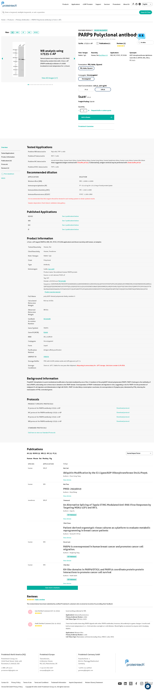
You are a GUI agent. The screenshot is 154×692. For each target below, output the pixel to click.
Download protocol (123, 408)
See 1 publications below (70, 225)
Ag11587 (51, 269)
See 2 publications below (70, 229)
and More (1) (103, 55)
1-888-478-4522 (6, 668)
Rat (40, 458)
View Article (67, 480)
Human (29, 458)
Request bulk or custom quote (101, 110)
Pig (50, 458)
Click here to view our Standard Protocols (41, 432)
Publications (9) (6, 161)
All (12, 32)
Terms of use (27, 682)
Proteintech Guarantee (85, 126)
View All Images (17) (50, 78)
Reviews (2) (121, 43)
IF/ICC (36, 32)
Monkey (45, 458)
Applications (76, 4)
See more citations (52, 588)
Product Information (8, 157)
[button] (148, 686)
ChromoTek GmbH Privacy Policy (12, 687)
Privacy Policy (15, 682)
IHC (29, 32)
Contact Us (4, 682)
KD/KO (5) (36, 453)
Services (107, 4)
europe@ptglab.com (46, 670)
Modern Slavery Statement (94, 682)
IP (23, 32)
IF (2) (54, 453)
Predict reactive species (52, 292)
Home (3, 20)
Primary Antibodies (23, 20)
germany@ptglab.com (85, 670)
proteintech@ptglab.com (9, 670)
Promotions (116, 4)
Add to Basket (85, 117)
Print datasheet (7, 174)
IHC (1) (49, 453)
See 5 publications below (70, 216)
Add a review (40, 600)
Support (98, 4)
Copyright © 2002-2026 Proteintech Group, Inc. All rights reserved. (47, 687)
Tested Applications (7, 153)
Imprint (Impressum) (75, 682)
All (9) (29, 453)
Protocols (4, 164)
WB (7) (43, 453)
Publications (103, 43)
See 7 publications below (70, 220)
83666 (46, 332)
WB (17, 32)
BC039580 (62, 281)
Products (65, 4)
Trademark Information (58, 682)
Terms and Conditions (41, 682)
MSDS (3, 178)
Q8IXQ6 (46, 357)
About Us (126, 4)
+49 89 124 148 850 (85, 668)
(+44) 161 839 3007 (46, 668)
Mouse (35, 458)
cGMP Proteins (88, 4)
